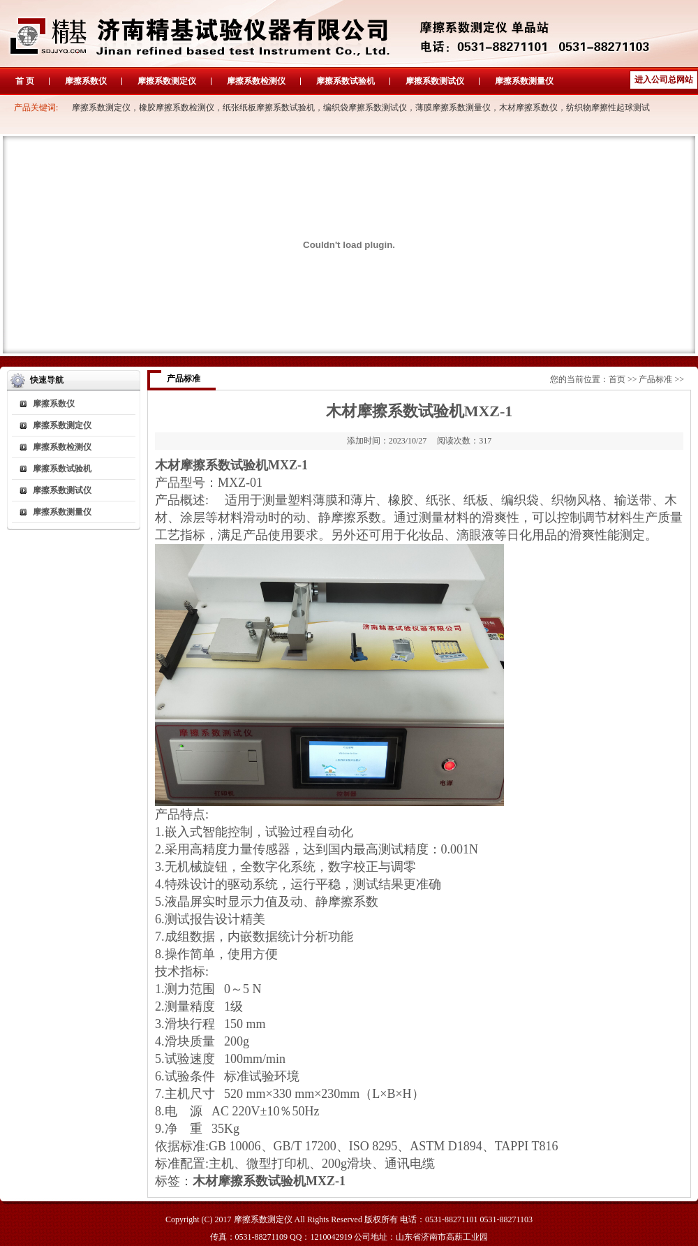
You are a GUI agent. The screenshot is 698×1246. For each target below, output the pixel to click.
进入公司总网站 (663, 80)
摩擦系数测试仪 (435, 81)
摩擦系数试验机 (345, 81)
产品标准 (655, 379)
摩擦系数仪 (86, 81)
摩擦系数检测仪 (256, 81)
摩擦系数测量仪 (524, 81)
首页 (617, 379)
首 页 (24, 81)
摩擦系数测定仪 (167, 81)
